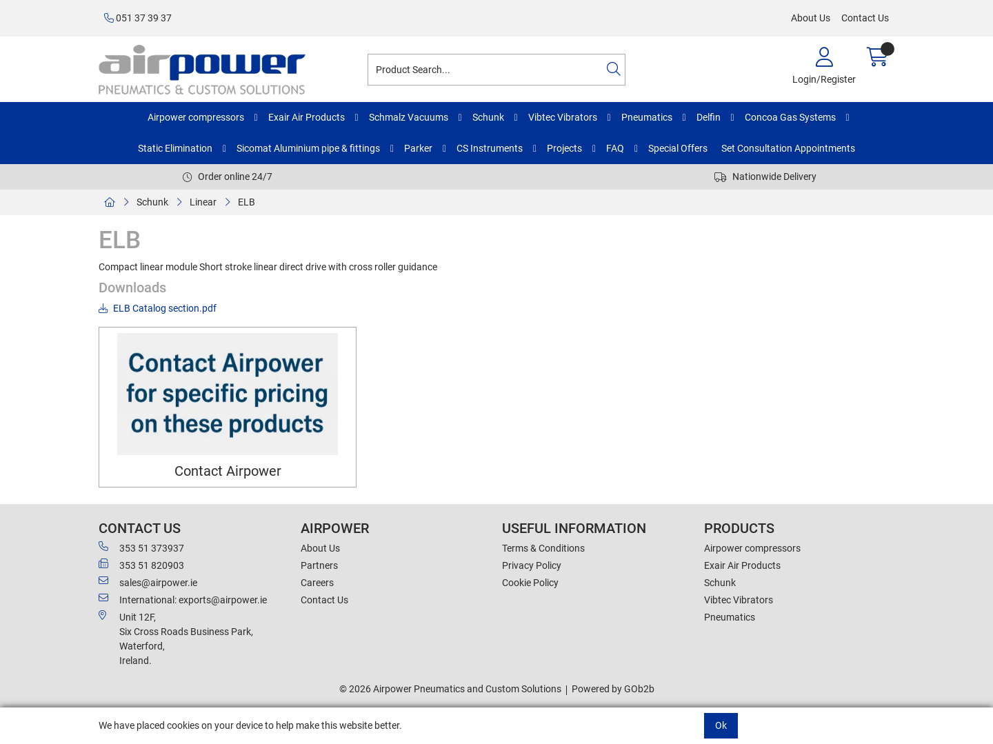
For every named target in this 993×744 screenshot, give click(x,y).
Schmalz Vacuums (408, 117)
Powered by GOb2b (613, 688)
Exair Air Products (306, 117)
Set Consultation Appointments (788, 148)
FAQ (615, 148)
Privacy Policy (531, 565)
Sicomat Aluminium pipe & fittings (308, 148)
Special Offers (678, 148)
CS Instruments (490, 148)
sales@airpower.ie (148, 582)
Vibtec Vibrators (562, 117)
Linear (203, 202)
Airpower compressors (196, 117)
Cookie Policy (530, 582)
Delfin (708, 117)
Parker (418, 148)
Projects (564, 148)
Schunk (488, 117)
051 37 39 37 (138, 17)
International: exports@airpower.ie (183, 599)
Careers (317, 582)
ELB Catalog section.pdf (158, 308)
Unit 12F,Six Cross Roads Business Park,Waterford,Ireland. (176, 638)
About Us (810, 17)
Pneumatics (646, 117)
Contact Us (865, 17)
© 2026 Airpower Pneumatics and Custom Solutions (450, 688)
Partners (319, 565)
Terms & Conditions (543, 548)
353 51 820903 (141, 565)
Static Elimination (175, 148)
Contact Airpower (227, 471)
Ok (721, 725)
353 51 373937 (141, 547)
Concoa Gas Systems (790, 117)
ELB (246, 202)
